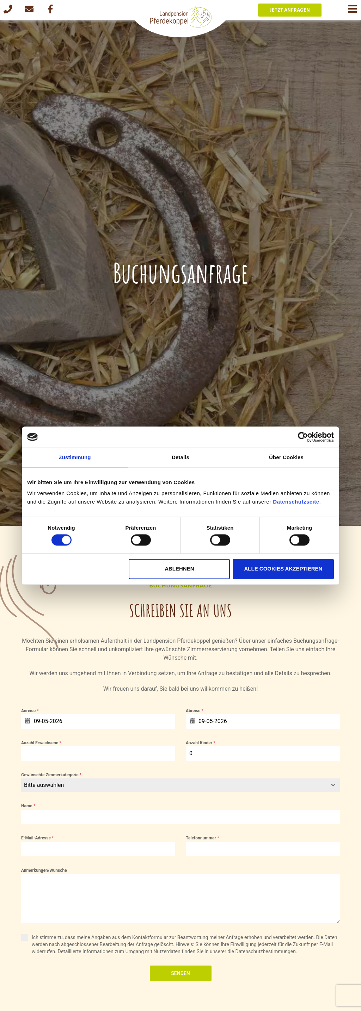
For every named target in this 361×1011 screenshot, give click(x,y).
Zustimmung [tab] (75, 457)
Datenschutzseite (296, 502)
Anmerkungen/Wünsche (44, 870)
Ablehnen (179, 569)
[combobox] (180, 785)
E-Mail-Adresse (37, 838)
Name (28, 805)
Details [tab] (180, 457)
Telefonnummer (202, 838)
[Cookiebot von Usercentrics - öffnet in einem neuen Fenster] (303, 437)
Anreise (30, 710)
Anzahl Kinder (200, 742)
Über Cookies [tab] (286, 457)
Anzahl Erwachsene (41, 742)
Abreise (194, 710)
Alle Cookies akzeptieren (283, 569)
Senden (180, 973)
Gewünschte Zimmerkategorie (51, 774)
